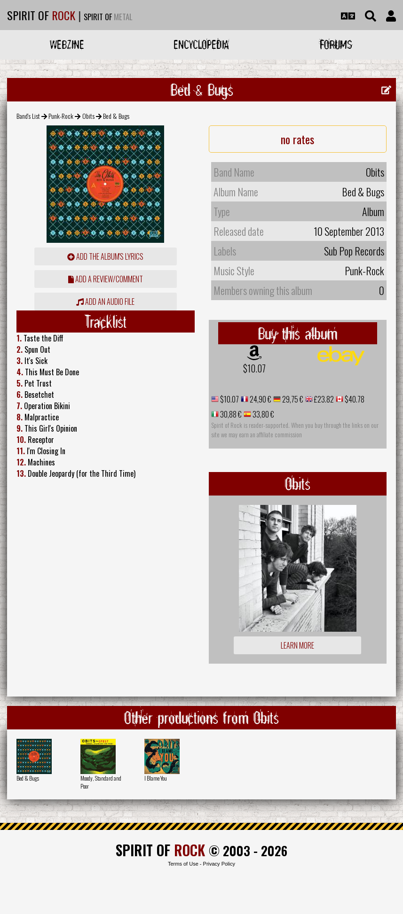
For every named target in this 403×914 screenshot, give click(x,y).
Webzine (67, 44)
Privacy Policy (219, 864)
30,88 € (230, 414)
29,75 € (292, 399)
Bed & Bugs (27, 778)
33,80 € (262, 414)
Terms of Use (183, 864)
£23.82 (323, 399)
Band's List (28, 116)
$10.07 (254, 368)
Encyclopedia (201, 44)
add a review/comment (105, 279)
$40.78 (353, 399)
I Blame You (155, 778)
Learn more (297, 645)
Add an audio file (105, 301)
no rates (297, 139)
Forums (336, 44)
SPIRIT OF (41, 15)
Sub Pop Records (354, 250)
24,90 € (259, 399)
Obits (88, 116)
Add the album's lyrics (105, 256)
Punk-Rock (60, 116)
